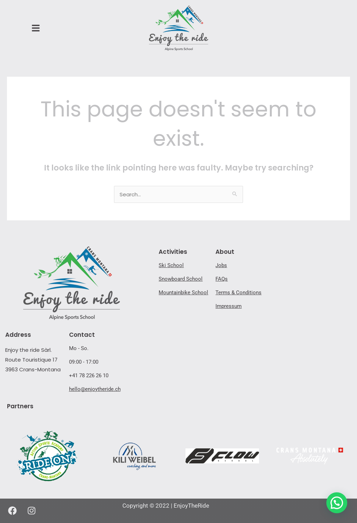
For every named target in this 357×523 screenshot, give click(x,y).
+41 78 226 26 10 (88, 375)
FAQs (221, 279)
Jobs (221, 265)
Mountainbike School (183, 292)
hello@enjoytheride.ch (95, 389)
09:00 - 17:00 (83, 362)
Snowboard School (181, 279)
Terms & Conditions (238, 292)
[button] (336, 502)
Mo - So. (79, 348)
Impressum (228, 306)
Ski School (171, 265)
